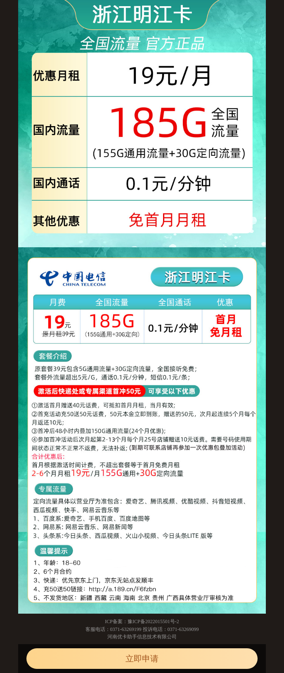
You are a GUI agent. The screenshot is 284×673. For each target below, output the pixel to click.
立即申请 (142, 658)
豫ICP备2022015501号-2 (153, 621)
